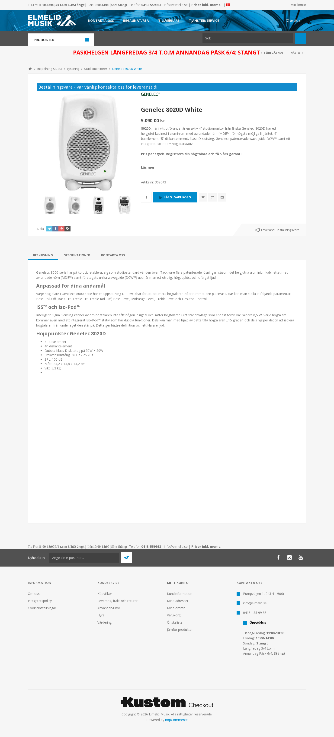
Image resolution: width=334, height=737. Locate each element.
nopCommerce (176, 720)
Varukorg (173, 615)
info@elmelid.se (176, 5)
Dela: (41, 229)
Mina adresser (177, 601)
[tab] (43, 255)
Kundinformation (179, 593)
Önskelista (175, 622)
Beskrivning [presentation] (43, 255)
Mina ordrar (176, 608)
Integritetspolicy (40, 601)
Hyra (100, 615)
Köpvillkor (104, 593)
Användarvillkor (108, 608)
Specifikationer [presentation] (77, 255)
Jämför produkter (180, 629)
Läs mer (147, 167)
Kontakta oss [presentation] (113, 255)
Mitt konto (298, 5)
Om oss (34, 593)
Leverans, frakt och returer (117, 601)
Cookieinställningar (42, 608)
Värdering (104, 622)
